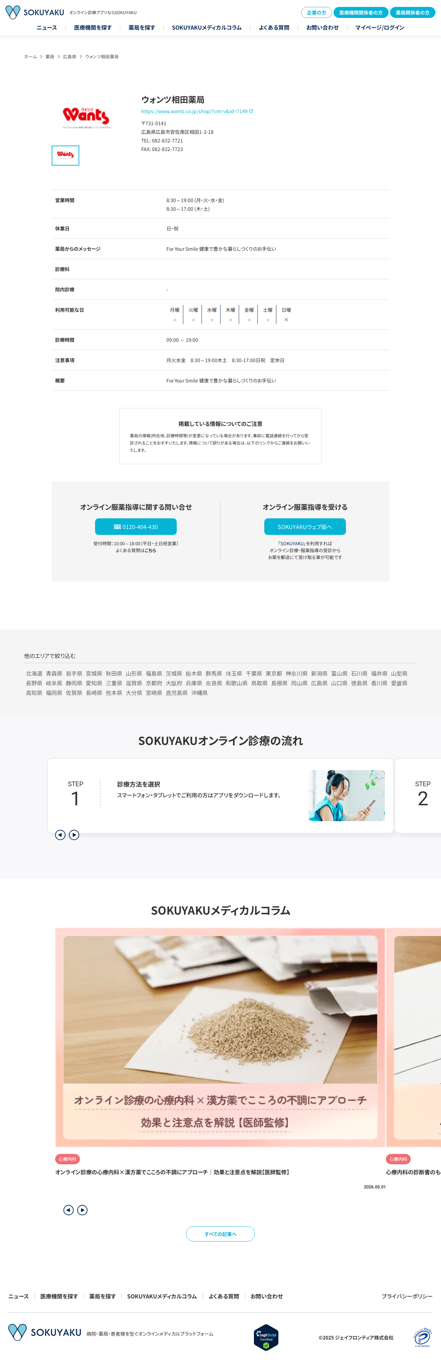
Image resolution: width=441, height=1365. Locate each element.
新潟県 (319, 673)
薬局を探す (142, 27)
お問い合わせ (322, 27)
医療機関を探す (93, 27)
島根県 (279, 683)
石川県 (359, 673)
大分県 (134, 692)
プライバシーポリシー (407, 1296)
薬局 (49, 56)
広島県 (69, 56)
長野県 (34, 683)
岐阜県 (54, 683)
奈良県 (214, 683)
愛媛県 (399, 683)
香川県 (379, 683)
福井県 (379, 673)
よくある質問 (274, 27)
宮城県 (94, 673)
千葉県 (254, 673)
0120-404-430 (140, 526)
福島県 (154, 673)
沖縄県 (199, 692)
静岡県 (74, 683)
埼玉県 (234, 673)
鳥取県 (259, 683)
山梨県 (399, 673)
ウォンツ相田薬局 (102, 56)
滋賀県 (134, 683)
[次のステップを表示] (74, 835)
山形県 (134, 673)
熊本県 (114, 692)
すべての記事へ (221, 1234)
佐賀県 (74, 692)
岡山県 (299, 683)
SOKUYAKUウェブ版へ (305, 526)
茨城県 (174, 673)
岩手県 (74, 673)
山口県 (339, 683)
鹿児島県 (177, 692)
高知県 (34, 692)
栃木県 (194, 673)
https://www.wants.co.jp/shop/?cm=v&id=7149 (194, 111)
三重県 (114, 683)
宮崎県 (154, 692)
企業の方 (316, 12)
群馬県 (214, 673)
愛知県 (94, 683)
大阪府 (174, 683)
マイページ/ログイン (380, 27)
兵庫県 (194, 683)
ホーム (30, 56)
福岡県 (54, 692)
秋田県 (114, 673)
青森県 (54, 673)
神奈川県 (297, 673)
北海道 (34, 673)
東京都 (274, 673)
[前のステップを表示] (60, 835)
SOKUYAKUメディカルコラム (207, 27)
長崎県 (94, 692)
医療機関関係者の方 (361, 12)
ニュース (47, 27)
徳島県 (359, 683)
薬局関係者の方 (413, 12)
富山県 (339, 673)
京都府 (154, 683)
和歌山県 (237, 683)
